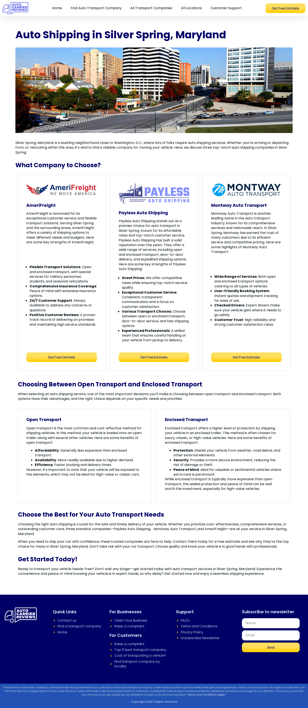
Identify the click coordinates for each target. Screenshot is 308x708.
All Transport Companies (151, 8)
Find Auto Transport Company (96, 8)
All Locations (191, 8)
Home (57, 8)
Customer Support (226, 8)
